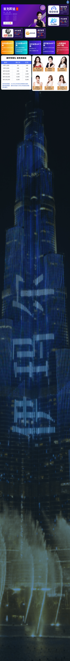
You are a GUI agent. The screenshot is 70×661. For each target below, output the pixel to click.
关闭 (68, 2)
